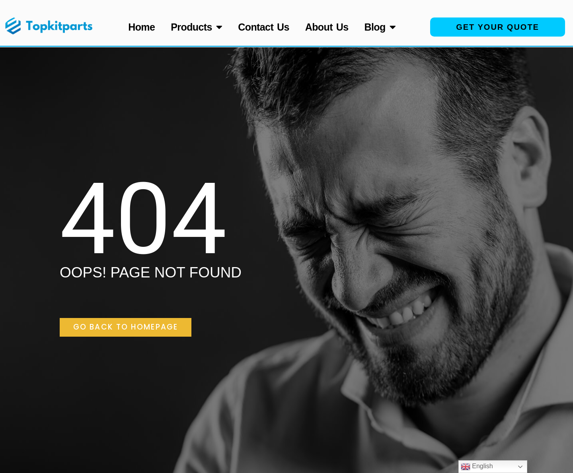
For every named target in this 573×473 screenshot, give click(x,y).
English (477, 466)
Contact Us (263, 27)
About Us (327, 27)
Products (196, 27)
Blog (380, 27)
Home (141, 27)
